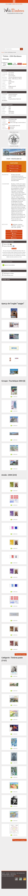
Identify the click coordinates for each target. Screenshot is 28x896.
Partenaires (13, 873)
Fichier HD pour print (7, 275)
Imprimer (14, 238)
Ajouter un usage (14, 168)
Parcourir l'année (21, 654)
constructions (21, 122)
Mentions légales (6, 874)
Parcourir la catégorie (19, 840)
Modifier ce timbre (14, 165)
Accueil (2, 52)
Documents (14, 231)
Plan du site (13, 874)
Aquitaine (12, 127)
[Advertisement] (14, 29)
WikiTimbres (17, 876)
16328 (9, 4)
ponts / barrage (13, 122)
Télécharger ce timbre (8, 273)
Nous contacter (14, 170)
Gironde (12, 128)
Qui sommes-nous (21, 873)
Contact (7, 873)
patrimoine (5, 124)
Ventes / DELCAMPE (8, 246)
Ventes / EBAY (6, 244)
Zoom (14, 235)
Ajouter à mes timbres (10, 265)
